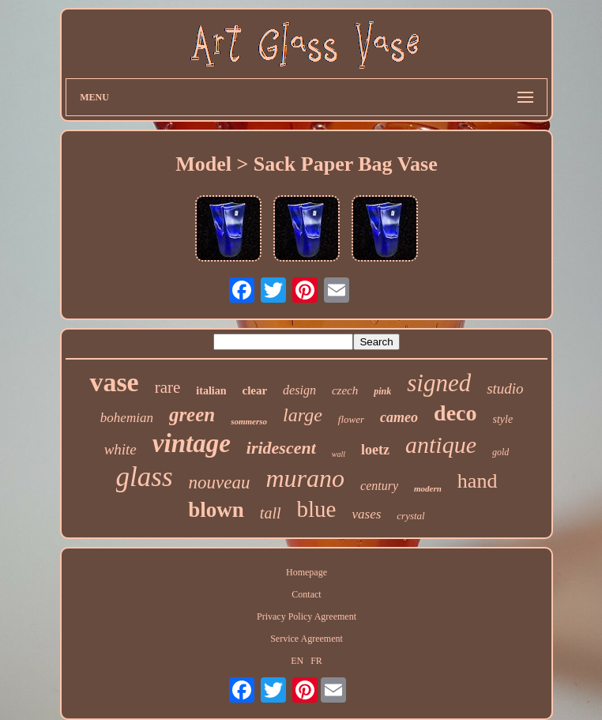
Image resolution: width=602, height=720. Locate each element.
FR (316, 660)
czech (345, 390)
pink (382, 391)
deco (455, 413)
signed (439, 383)
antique (440, 445)
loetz (375, 450)
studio (505, 388)
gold (500, 452)
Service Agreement (306, 638)
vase (113, 382)
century (379, 485)
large (302, 415)
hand (477, 480)
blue (317, 509)
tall (270, 513)
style (503, 419)
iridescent (281, 448)
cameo (399, 417)
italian (211, 391)
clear (254, 390)
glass (144, 477)
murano (304, 478)
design (299, 390)
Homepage (306, 572)
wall (338, 454)
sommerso (249, 421)
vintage (191, 443)
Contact (306, 594)
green (192, 414)
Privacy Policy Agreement (306, 616)
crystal (410, 516)
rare (168, 387)
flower (351, 419)
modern (428, 488)
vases (366, 514)
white (120, 449)
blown (216, 510)
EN (297, 660)
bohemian (126, 417)
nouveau (219, 482)
